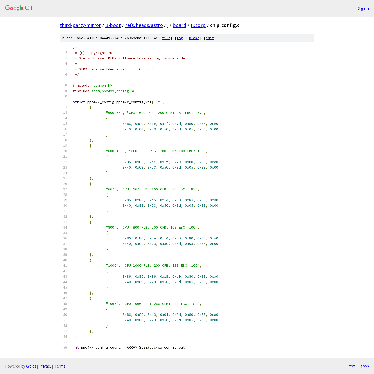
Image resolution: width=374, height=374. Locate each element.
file (166, 38)
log (180, 38)
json (364, 366)
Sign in (363, 8)
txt (352, 366)
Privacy (45, 366)
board (179, 25)
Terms (60, 366)
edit (210, 38)
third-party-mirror (80, 25)
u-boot (113, 25)
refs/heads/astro (144, 25)
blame (194, 38)
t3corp (198, 25)
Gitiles (31, 366)
